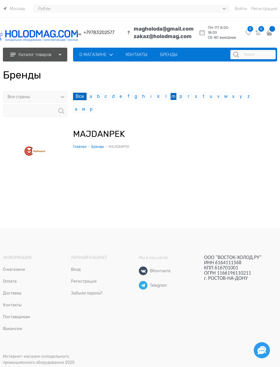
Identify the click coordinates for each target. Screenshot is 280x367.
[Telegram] (143, 285)
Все (80, 96)
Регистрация (264, 8)
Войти (241, 8)
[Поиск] (237, 55)
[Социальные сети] (262, 350)
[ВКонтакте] (143, 271)
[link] (14, 8)
